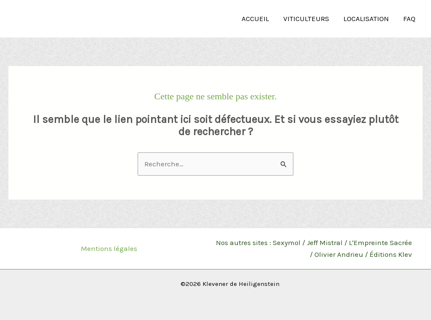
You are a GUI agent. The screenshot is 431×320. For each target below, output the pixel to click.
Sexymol (287, 242)
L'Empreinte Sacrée (380, 242)
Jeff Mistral (325, 242)
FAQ (409, 18)
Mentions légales (109, 248)
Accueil (255, 18)
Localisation (366, 18)
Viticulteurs (306, 18)
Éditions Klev (391, 254)
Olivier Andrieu (338, 254)
